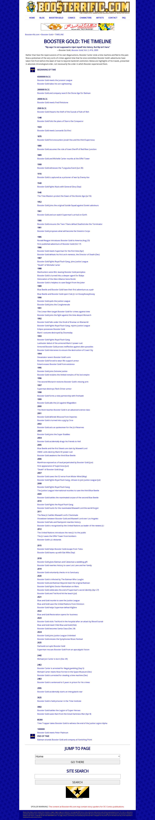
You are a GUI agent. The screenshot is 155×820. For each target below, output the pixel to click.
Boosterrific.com (32, 34)
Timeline (59, 34)
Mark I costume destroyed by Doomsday (54, 332)
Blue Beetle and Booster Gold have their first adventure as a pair (65, 289)
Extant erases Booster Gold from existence (56, 364)
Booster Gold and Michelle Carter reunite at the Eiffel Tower (63, 158)
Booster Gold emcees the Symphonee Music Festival (60, 639)
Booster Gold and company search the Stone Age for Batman (64, 93)
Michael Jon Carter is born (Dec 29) (52, 659)
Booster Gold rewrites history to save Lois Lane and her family (64, 565)
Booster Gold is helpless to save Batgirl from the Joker (61, 282)
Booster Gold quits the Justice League (53, 301)
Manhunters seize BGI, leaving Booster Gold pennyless (61, 272)
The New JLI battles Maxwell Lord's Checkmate (57, 515)
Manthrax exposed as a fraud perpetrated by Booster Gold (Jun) (65, 462)
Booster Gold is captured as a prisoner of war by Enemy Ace (63, 177)
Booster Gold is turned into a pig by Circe (55, 420)
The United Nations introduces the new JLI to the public (61, 532)
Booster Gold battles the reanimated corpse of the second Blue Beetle (67, 497)
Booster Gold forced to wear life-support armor (58, 360)
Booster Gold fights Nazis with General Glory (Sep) (59, 186)
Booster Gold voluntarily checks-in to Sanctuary (58, 572)
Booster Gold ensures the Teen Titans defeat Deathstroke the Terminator (69, 224)
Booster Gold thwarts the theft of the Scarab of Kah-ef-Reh (63, 112)
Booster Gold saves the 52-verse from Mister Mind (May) (62, 476)
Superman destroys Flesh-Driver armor (54, 388)
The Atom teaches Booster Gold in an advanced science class (63, 410)
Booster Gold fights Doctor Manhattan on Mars (58, 586)
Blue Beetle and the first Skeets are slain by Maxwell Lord (62, 448)
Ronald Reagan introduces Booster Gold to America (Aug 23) (63, 240)
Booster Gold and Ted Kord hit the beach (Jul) (57, 593)
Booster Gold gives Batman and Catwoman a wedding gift (62, 562)
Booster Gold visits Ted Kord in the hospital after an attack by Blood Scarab (70, 621)
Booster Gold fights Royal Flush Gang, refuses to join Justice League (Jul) (68, 480)
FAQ (124, 17)
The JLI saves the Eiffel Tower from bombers (56, 536)
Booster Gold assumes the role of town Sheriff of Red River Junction (66, 149)
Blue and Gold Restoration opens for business (57, 614)
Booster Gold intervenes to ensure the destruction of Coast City (65, 350)
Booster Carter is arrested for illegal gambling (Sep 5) (60, 668)
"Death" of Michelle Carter (48, 265)
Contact (112, 17)
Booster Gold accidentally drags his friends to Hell (59, 441)
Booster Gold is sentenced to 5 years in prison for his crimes (63, 682)
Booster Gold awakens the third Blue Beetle (56, 455)
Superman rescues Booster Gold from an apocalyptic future (63, 649)
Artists (100, 17)
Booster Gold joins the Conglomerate (53, 304)
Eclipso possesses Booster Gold (51, 329)
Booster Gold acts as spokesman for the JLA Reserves (60, 427)
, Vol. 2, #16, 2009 (84, 50)
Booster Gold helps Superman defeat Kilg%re (57, 607)
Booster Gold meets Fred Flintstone (52, 102)
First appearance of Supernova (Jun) (53, 466)
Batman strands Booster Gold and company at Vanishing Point (64, 739)
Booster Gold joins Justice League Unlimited (56, 635)
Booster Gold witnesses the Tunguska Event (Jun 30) (60, 168)
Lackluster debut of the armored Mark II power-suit (60, 343)
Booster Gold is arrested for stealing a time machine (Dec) (62, 675)
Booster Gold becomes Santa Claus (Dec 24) (56, 628)
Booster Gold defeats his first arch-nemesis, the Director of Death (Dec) (68, 254)
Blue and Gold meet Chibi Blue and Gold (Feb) (57, 625)
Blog (41, 17)
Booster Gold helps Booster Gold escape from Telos (60, 549)
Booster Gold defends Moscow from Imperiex (57, 417)
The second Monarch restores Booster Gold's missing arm (62, 381)
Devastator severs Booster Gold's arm (54, 357)
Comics (71, 17)
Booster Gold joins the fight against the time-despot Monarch (64, 315)
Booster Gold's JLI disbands (49, 539)
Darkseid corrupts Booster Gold (51, 646)
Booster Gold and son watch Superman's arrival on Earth (62, 214)
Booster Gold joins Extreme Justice (52, 371)
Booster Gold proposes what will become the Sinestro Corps (63, 231)
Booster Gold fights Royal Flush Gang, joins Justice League (62, 261)
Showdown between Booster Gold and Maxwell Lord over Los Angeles (67, 518)
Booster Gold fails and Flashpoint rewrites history (59, 522)
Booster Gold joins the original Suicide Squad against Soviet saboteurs (68, 205)
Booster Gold (56, 17)
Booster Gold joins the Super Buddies (53, 434)
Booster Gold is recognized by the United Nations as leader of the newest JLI (70, 525)
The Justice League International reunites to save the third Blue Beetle (68, 490)
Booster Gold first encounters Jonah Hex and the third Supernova (66, 140)
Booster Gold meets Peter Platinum (52, 732)
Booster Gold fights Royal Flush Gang (53, 339)
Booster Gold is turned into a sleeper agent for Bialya (60, 275)
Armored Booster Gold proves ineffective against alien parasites (65, 346)
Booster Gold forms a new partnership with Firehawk (60, 396)
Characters (85, 17)
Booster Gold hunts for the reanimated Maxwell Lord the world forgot (67, 508)
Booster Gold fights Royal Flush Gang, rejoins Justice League (63, 325)
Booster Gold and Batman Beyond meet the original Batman (63, 583)
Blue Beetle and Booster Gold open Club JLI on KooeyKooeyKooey (66, 294)
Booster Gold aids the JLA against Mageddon (56, 403)
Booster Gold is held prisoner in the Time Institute (59, 701)
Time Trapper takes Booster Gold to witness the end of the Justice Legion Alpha (72, 723)
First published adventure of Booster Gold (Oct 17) (59, 244)
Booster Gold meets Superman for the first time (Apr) (60, 251)
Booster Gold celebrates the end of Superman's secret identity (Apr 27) (68, 590)
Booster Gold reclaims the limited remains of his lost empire (63, 374)
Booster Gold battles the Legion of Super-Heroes (58, 710)
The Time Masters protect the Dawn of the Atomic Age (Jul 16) (64, 196)
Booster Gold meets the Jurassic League (54, 80)
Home (32, 17)
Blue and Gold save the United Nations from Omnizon (60, 604)
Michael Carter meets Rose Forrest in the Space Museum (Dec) (64, 672)
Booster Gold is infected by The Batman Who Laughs (60, 579)
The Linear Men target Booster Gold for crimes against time (63, 311)
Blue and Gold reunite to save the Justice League (58, 600)
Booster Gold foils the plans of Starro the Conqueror (60, 121)
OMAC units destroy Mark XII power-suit (55, 452)
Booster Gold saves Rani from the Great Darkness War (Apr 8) (64, 714)
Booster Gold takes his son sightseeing (54, 83)
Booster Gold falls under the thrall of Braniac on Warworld (62, 322)
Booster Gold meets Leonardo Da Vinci (54, 130)
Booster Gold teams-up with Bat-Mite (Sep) (56, 552)
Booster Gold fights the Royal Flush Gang (55, 504)
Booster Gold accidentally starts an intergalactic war (60, 691)
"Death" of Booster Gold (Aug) (50, 469)
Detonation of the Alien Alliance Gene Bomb (56, 279)
